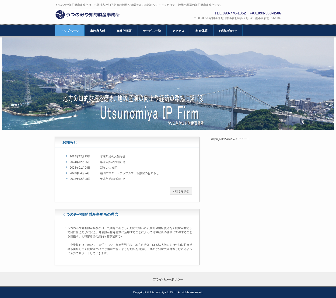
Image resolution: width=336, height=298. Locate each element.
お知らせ (69, 142)
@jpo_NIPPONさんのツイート (230, 139)
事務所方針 (97, 31)
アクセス (178, 31)
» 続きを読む (181, 191)
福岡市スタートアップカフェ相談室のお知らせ (129, 173)
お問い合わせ (228, 31)
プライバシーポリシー (168, 279)
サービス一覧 (152, 31)
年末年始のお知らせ (112, 156)
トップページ (70, 31)
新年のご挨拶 (108, 167)
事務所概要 (124, 31)
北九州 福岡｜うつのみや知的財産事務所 (90, 14)
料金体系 (202, 31)
